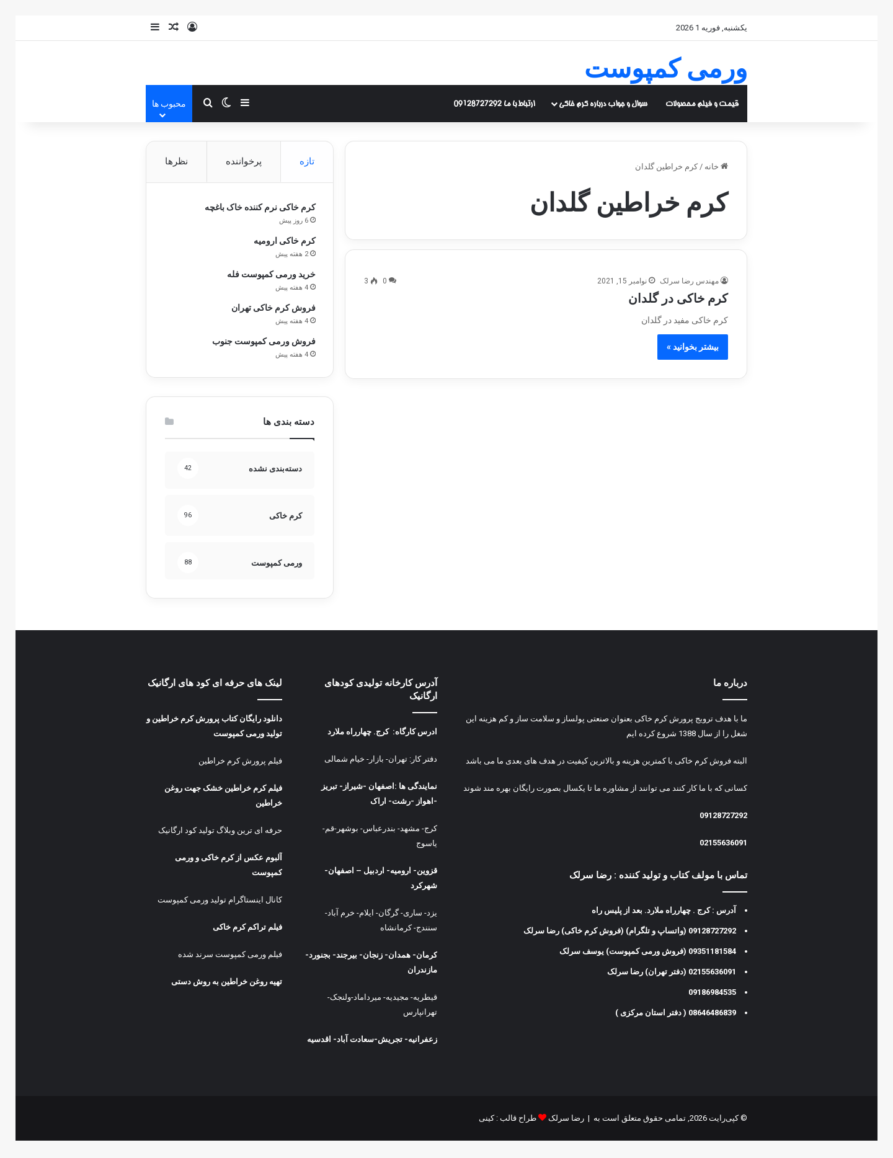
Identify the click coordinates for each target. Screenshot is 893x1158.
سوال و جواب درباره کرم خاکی (603, 103)
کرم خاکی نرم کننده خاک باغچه (258, 208)
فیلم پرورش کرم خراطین (240, 762)
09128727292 (723, 817)
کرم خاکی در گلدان (678, 298)
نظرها (176, 161)
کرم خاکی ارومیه (283, 241)
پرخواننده (244, 161)
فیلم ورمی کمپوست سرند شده (230, 956)
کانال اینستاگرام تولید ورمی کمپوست (220, 901)
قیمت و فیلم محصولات (702, 103)
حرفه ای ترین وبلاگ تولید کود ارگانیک (220, 832)
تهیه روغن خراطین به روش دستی (226, 983)
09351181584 (712, 953)
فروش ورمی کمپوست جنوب (262, 342)
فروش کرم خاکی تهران (272, 308)
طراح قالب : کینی (507, 1120)
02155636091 (723, 844)
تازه (307, 161)
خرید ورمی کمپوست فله (270, 275)
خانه (716, 166)
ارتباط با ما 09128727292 (494, 103)
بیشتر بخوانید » (693, 347)
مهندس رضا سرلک (689, 281)
